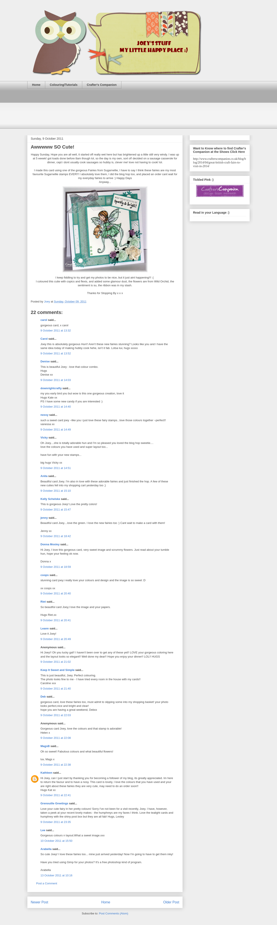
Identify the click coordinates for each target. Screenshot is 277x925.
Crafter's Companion (102, 84)
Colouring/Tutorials (63, 84)
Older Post (171, 902)
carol (43, 320)
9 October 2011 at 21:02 (55, 661)
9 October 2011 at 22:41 (55, 795)
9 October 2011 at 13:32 (55, 330)
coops (44, 575)
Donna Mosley (50, 544)
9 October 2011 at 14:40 (55, 406)
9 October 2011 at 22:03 (55, 715)
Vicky (44, 437)
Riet (43, 601)
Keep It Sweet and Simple (57, 670)
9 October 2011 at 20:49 (55, 639)
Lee (42, 830)
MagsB (45, 746)
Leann (44, 628)
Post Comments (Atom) (113, 913)
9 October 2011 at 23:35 (55, 822)
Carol (44, 338)
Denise (45, 361)
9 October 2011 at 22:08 (55, 737)
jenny (44, 517)
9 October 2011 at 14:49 (55, 429)
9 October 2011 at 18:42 (55, 536)
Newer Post (39, 902)
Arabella (46, 849)
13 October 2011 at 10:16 (56, 875)
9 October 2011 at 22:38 (55, 764)
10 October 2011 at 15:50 (56, 840)
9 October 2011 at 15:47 (55, 509)
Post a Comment (46, 883)
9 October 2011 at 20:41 (55, 620)
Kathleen (46, 772)
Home (36, 84)
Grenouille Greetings (54, 803)
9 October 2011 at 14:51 (55, 468)
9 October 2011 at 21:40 (55, 688)
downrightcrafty (51, 388)
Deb (43, 696)
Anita (44, 476)
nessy (44, 414)
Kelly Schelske (50, 499)
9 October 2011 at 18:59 (55, 566)
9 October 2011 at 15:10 (55, 490)
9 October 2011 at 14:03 (55, 380)
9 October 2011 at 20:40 (55, 593)
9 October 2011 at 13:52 (55, 353)
